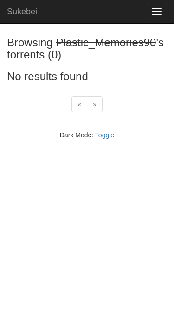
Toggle (104, 135)
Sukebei (22, 11)
